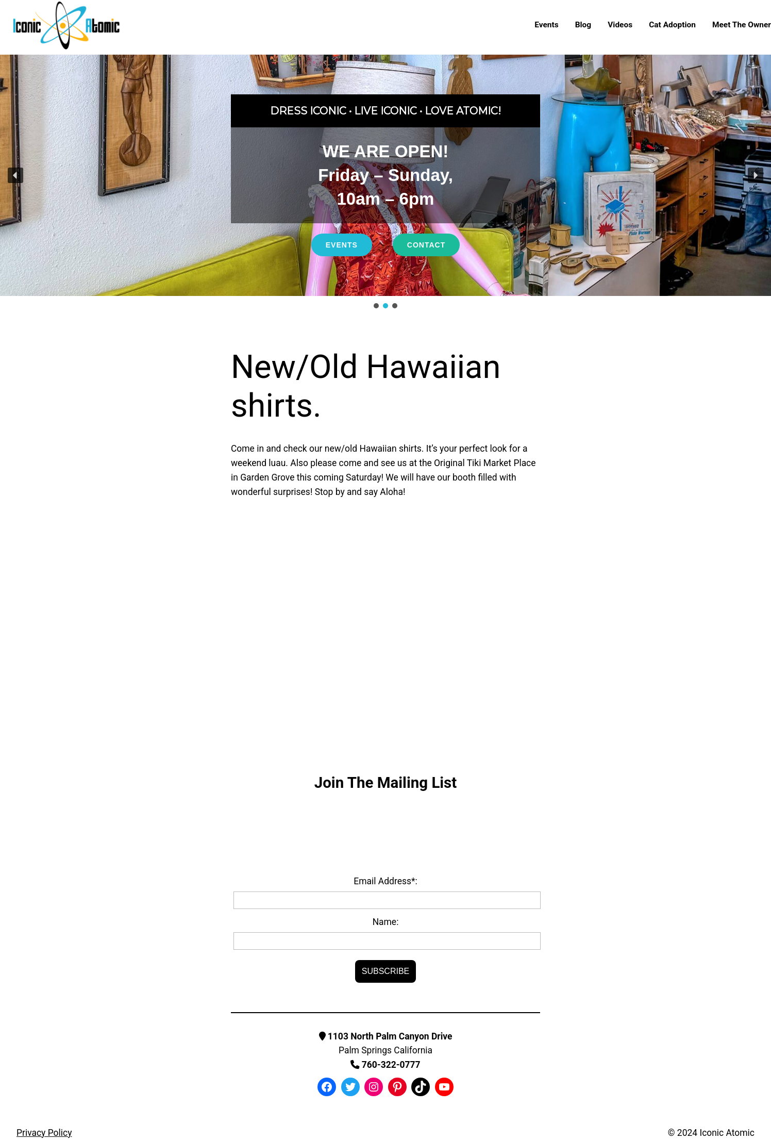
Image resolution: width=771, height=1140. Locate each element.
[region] (385, 182)
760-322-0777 (385, 1065)
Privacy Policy (44, 1133)
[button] (15, 175)
